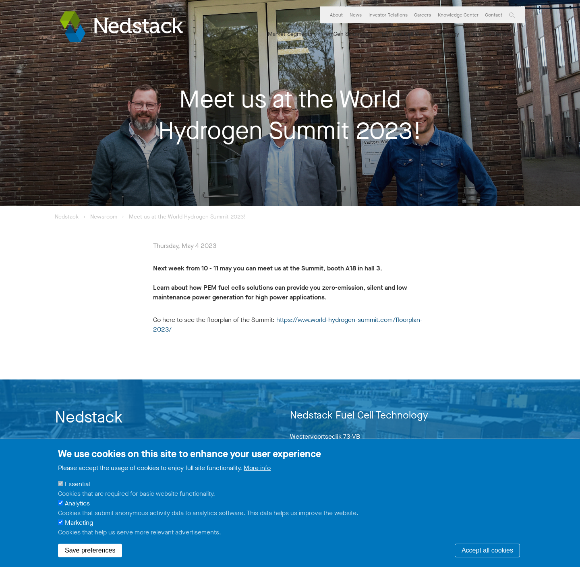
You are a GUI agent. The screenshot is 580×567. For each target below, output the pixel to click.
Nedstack (67, 217)
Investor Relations (388, 15)
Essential (77, 484)
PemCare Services (492, 34)
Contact (493, 15)
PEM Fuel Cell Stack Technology (418, 34)
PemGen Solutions (345, 34)
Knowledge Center (458, 15)
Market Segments (290, 34)
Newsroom (104, 217)
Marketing (79, 522)
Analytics (77, 503)
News (356, 15)
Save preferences (90, 550)
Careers (422, 15)
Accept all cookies (487, 550)
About (336, 15)
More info (257, 468)
